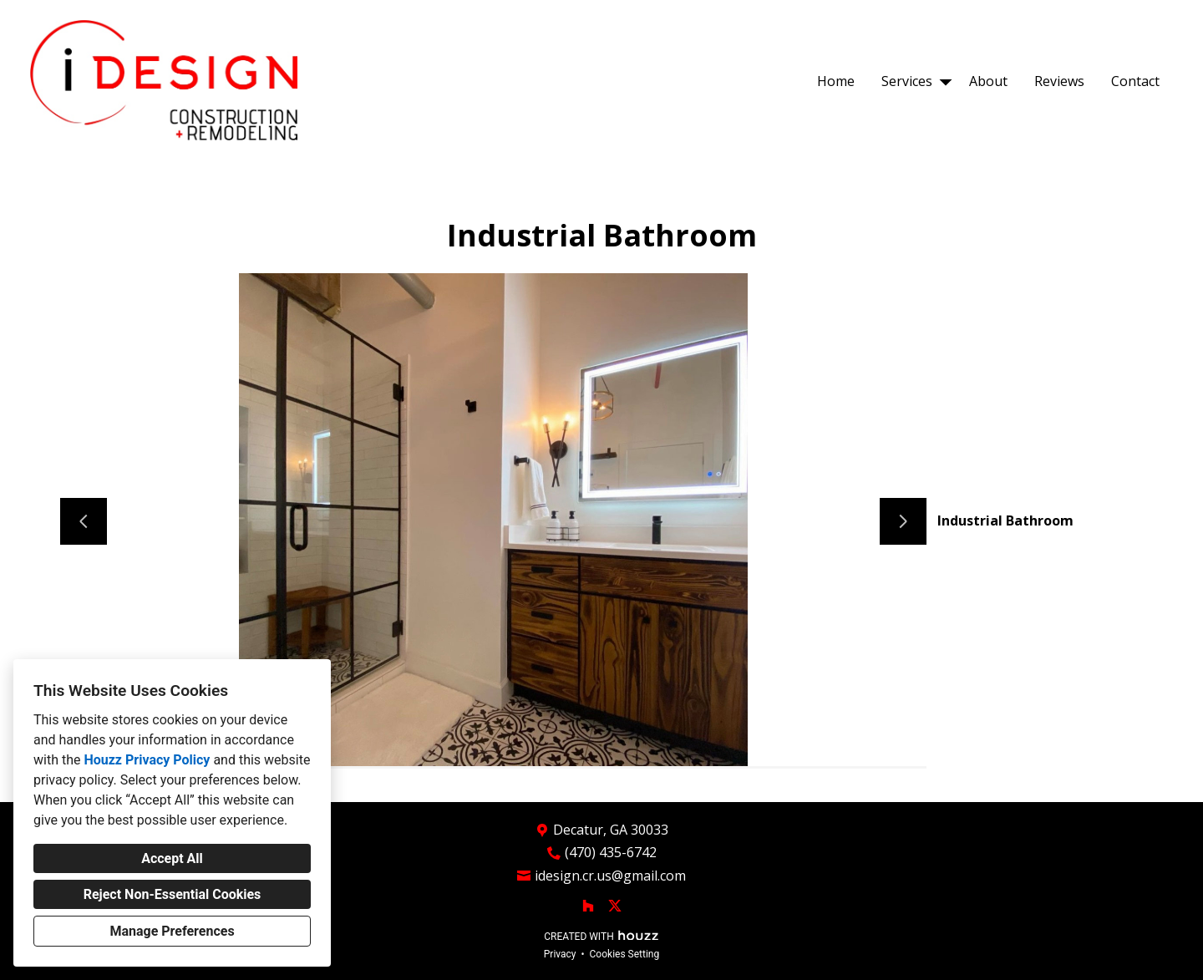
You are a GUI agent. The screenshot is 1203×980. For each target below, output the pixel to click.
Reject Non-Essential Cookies (172, 894)
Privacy (560, 954)
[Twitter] (615, 906)
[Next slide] (903, 521)
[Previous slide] (83, 521)
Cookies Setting (625, 954)
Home (836, 81)
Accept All (172, 858)
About (988, 81)
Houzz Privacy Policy (147, 760)
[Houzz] (588, 906)
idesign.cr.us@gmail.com (610, 876)
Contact (1135, 81)
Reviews (1059, 81)
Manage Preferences (171, 931)
